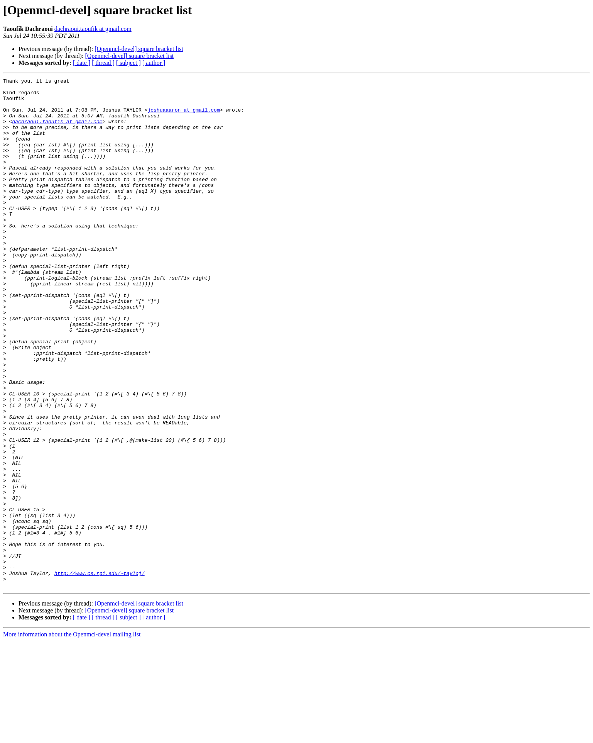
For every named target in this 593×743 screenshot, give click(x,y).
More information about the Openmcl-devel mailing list (71, 736)
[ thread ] (103, 62)
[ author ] (154, 62)
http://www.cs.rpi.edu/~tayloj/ (99, 672)
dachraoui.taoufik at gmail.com (93, 28)
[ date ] (81, 62)
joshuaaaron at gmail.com (183, 116)
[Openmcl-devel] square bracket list (139, 49)
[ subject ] (128, 62)
